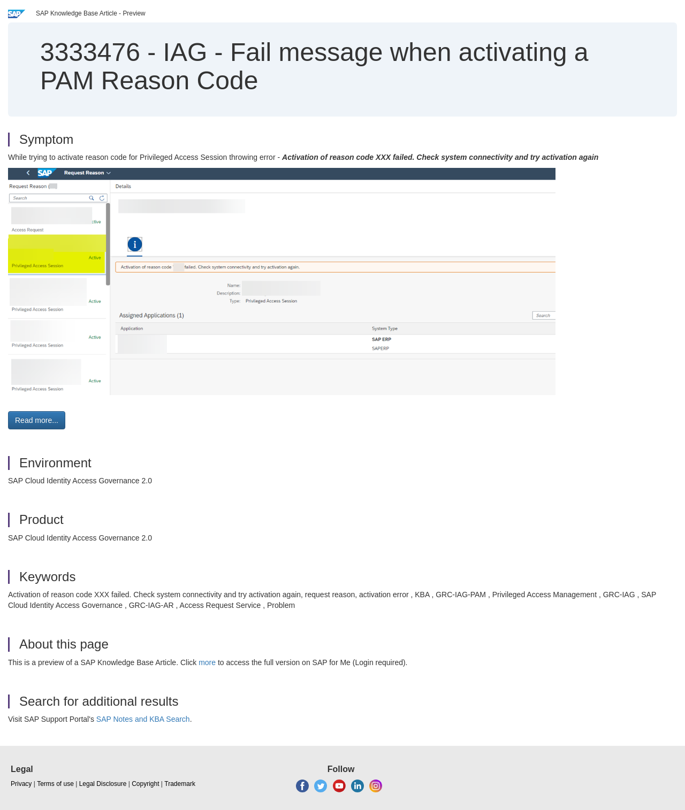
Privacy (21, 784)
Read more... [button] (36, 420)
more (207, 662)
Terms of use (55, 784)
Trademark (179, 784)
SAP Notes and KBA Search (143, 719)
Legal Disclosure (103, 784)
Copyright (145, 784)
